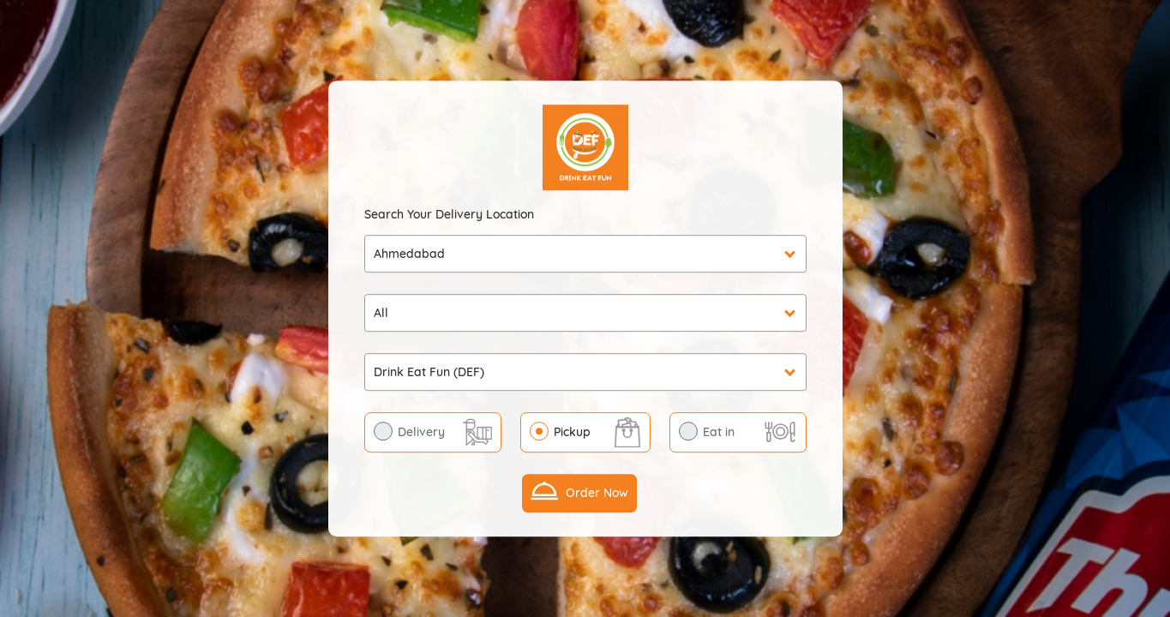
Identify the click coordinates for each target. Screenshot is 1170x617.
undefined (585, 313)
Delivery (421, 432)
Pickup (572, 432)
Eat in (719, 432)
